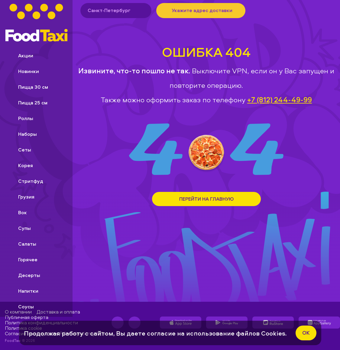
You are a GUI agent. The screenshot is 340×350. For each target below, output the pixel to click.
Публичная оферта (26, 317)
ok (306, 332)
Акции (20, 55)
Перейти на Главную (206, 199)
